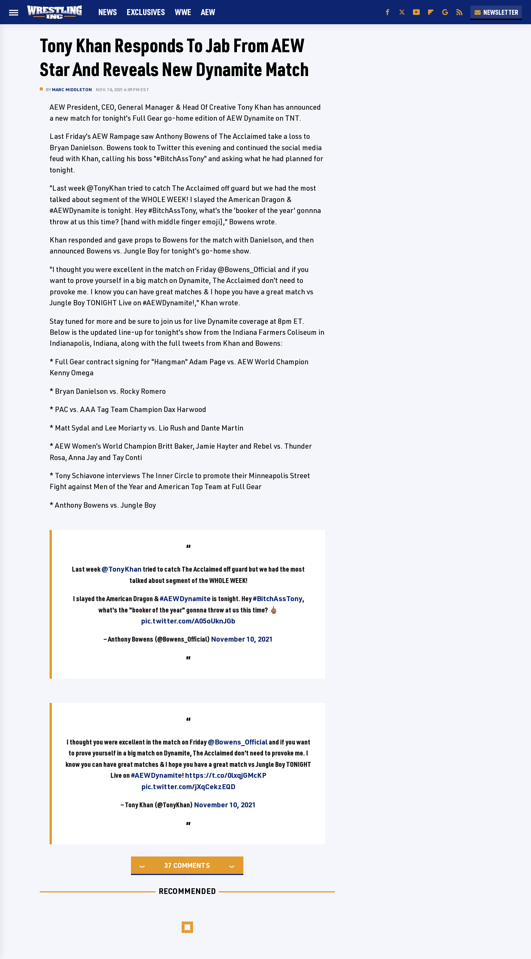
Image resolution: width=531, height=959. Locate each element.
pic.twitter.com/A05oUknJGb (188, 620)
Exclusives (146, 12)
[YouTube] (416, 12)
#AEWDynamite (185, 598)
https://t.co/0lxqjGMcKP (225, 775)
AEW (208, 12)
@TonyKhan (121, 569)
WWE (183, 12)
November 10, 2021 (242, 638)
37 (168, 865)
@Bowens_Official (238, 741)
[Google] (445, 12)
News (107, 12)
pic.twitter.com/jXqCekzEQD (188, 786)
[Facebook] (387, 12)
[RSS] (459, 12)
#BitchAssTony (277, 598)
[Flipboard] (430, 12)
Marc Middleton (72, 89)
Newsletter (496, 12)
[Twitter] (402, 12)
